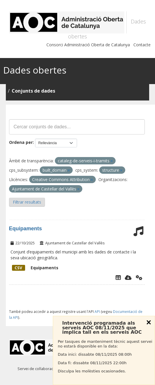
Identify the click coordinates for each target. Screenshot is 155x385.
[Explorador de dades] (118, 277)
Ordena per (21, 142)
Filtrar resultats (27, 202)
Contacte (142, 44)
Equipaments (25, 228)
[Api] (139, 277)
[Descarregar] (128, 277)
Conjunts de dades (33, 91)
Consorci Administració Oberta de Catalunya (88, 44)
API (97, 311)
